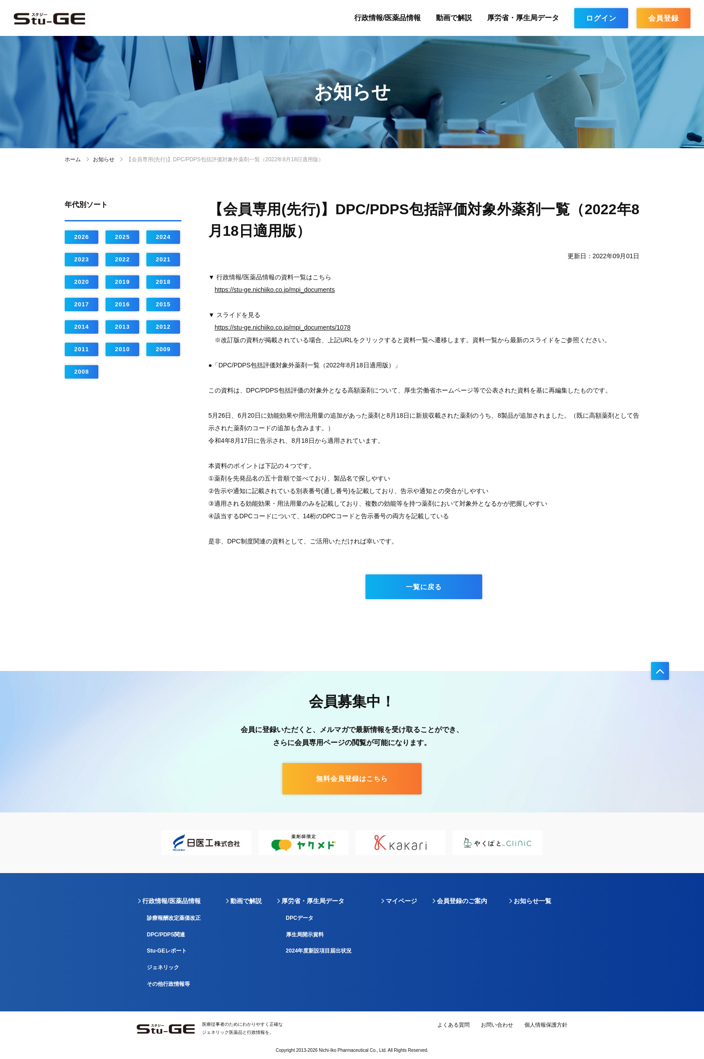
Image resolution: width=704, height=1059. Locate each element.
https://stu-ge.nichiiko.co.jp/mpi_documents (275, 289)
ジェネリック (163, 967)
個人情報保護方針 (546, 1025)
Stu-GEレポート (167, 951)
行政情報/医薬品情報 (387, 18)
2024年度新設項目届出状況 (319, 951)
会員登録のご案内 (462, 901)
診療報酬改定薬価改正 (174, 918)
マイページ (401, 901)
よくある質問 (453, 1025)
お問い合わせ (497, 1025)
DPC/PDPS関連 (166, 934)
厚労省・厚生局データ (523, 18)
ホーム (73, 159)
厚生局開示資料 (305, 934)
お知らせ (103, 159)
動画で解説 (454, 18)
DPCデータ (299, 918)
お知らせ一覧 (532, 901)
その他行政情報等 (168, 984)
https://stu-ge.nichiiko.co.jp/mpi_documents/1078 (283, 327)
